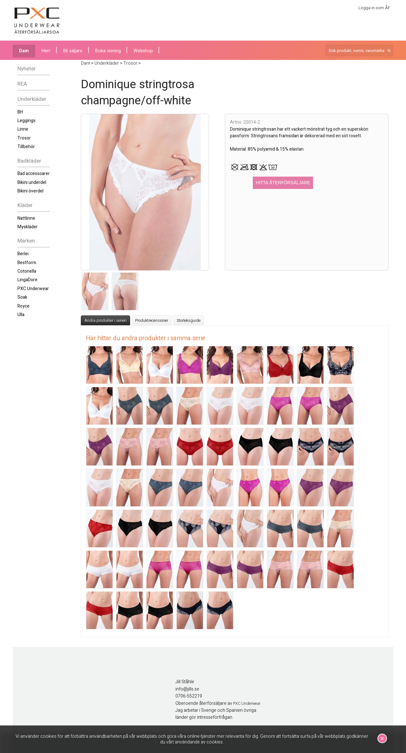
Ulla (20, 314)
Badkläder (29, 161)
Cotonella (26, 271)
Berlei (23, 253)
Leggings (26, 120)
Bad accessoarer (33, 173)
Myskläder (27, 227)
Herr (46, 51)
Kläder (25, 205)
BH (20, 112)
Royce (23, 306)
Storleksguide (188, 320)
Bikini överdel (30, 191)
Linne (22, 129)
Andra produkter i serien (105, 320)
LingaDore (27, 279)
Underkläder (31, 99)
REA (22, 84)
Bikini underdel (31, 182)
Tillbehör (26, 146)
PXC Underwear (33, 288)
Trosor (24, 138)
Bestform (26, 262)
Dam (24, 51)
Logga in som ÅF (374, 8)
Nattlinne (26, 218)
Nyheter (26, 69)
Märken (26, 241)
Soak (22, 297)
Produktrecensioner (151, 320)
